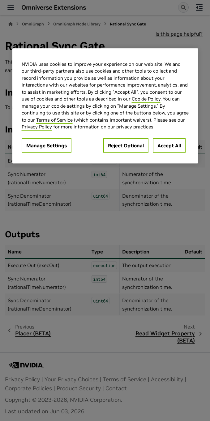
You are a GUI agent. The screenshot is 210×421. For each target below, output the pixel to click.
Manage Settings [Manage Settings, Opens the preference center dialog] (46, 145)
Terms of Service (54, 120)
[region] (105, 105)
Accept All (169, 145)
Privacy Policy (37, 127)
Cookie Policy (146, 99)
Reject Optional (126, 145)
